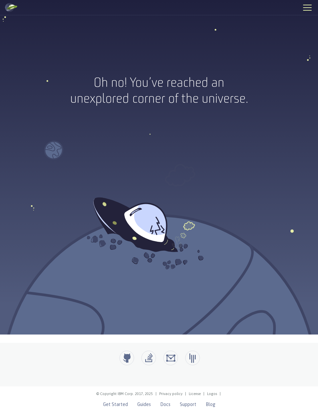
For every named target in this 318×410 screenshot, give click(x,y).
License (195, 394)
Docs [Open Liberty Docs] (165, 404)
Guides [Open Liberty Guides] (144, 404)
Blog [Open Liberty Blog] (210, 404)
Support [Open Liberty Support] (188, 404)
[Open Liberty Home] (11, 7)
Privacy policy (170, 394)
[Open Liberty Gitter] (192, 357)
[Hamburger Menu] (307, 7)
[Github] (126, 357)
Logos (212, 394)
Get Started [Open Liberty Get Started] (115, 404)
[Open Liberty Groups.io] (170, 357)
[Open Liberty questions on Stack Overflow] (148, 357)
